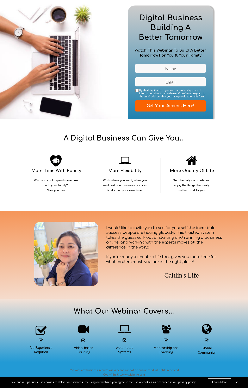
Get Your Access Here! (170, 106)
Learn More (219, 382)
